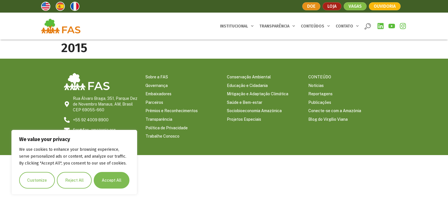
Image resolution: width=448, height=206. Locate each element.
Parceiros (154, 103)
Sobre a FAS (156, 77)
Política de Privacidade (166, 128)
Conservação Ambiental (249, 77)
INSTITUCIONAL (237, 26)
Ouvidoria (385, 6)
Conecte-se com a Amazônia (334, 111)
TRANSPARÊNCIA (277, 26)
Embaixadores (158, 94)
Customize (37, 180)
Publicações (319, 103)
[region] (74, 162)
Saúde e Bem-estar (244, 103)
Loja (331, 6)
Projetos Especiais (244, 120)
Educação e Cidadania (247, 86)
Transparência (158, 120)
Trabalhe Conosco (162, 137)
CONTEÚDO (319, 77)
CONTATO (347, 26)
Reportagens (320, 94)
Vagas (355, 6)
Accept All (111, 180)
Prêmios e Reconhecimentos (171, 111)
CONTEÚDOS (315, 26)
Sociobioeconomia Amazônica (254, 111)
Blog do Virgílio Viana (328, 120)
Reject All (74, 180)
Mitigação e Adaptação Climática (257, 94)
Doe (310, 6)
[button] (368, 26)
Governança (156, 86)
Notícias (316, 86)
